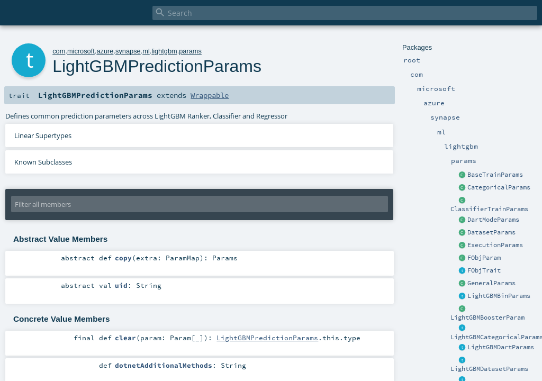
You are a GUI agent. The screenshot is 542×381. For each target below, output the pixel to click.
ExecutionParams (495, 245)
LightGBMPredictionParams (267, 337)
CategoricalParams (498, 187)
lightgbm (164, 51)
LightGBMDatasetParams (489, 369)
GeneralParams (491, 283)
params (190, 51)
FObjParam (484, 257)
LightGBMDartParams (500, 347)
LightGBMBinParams (498, 296)
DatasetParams (491, 232)
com (58, 51)
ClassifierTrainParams (489, 209)
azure (104, 51)
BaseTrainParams (495, 174)
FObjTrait (484, 270)
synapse (128, 51)
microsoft (81, 51)
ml (146, 51)
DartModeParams (493, 219)
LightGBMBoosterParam (487, 317)
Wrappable (210, 95)
